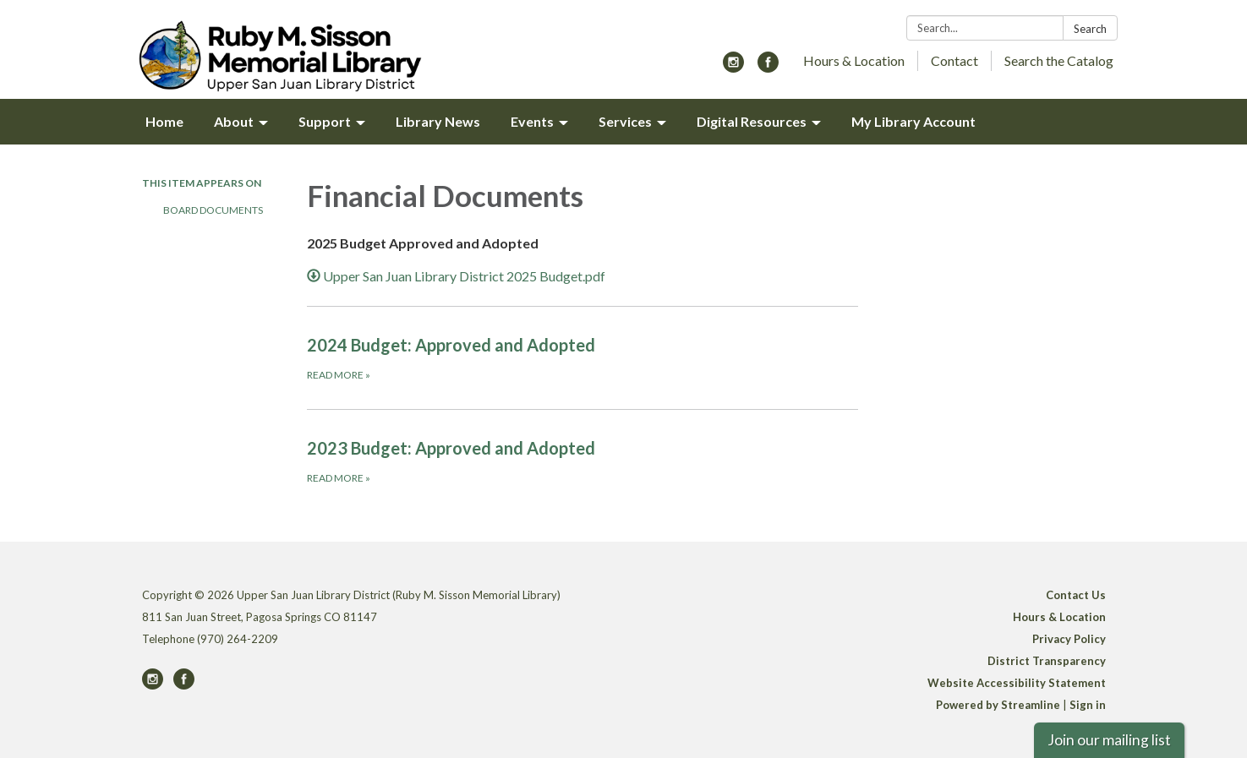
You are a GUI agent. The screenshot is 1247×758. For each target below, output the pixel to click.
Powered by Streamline (998, 705)
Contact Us (1076, 595)
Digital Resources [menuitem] (752, 121)
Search (1090, 28)
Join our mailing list (1109, 740)
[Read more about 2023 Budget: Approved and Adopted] (583, 460)
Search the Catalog (1058, 60)
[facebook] (768, 67)
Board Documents (213, 210)
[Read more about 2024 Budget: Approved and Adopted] (583, 357)
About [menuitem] (234, 121)
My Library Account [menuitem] (913, 121)
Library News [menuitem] (438, 121)
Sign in (1087, 705)
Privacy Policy (1069, 639)
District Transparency (1046, 661)
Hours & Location (854, 60)
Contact (954, 60)
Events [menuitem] (532, 121)
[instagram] (733, 67)
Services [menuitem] (625, 121)
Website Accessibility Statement (1016, 683)
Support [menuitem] (324, 121)
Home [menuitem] (164, 121)
